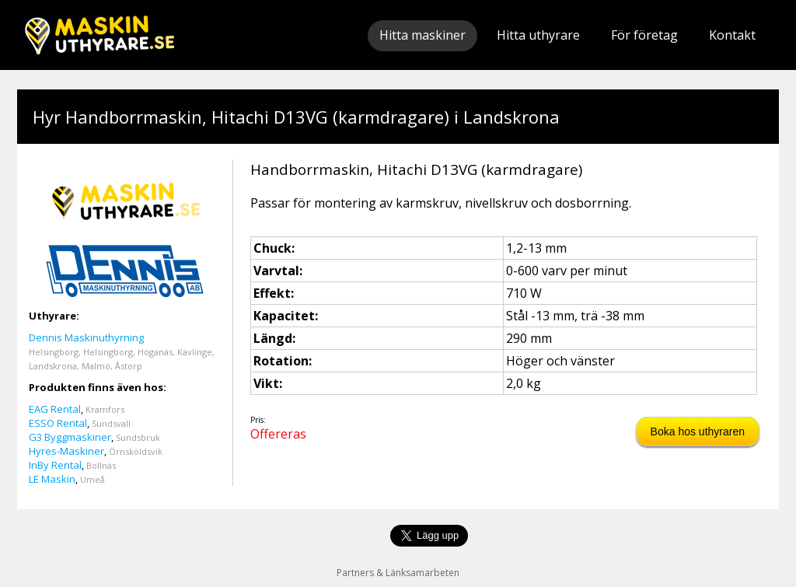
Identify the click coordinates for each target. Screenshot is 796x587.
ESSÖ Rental (58, 423)
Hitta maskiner (422, 35)
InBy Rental (55, 465)
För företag (644, 35)
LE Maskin (52, 479)
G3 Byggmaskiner (70, 437)
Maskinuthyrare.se (99, 35)
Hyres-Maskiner (66, 451)
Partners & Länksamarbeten (398, 572)
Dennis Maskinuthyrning (86, 337)
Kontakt (732, 35)
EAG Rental (55, 409)
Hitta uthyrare (538, 35)
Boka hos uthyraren (698, 431)
